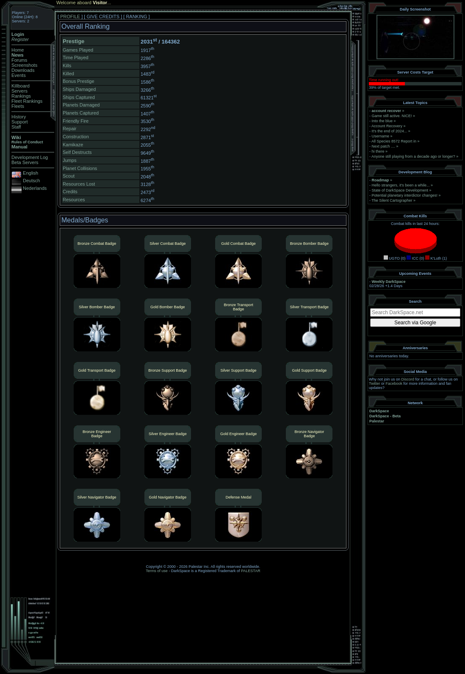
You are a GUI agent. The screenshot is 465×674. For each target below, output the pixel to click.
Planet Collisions (80, 168)
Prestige (73, 41)
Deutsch (31, 180)
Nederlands (35, 188)
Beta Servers (25, 162)
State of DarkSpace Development (400, 190)
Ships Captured (79, 97)
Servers (19, 90)
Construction (76, 136)
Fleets (17, 106)
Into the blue (382, 121)
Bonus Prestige (78, 81)
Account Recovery (386, 126)
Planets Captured (81, 112)
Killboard (20, 85)
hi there (378, 151)
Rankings (21, 96)
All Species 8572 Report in (393, 141)
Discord (408, 379)
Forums (19, 60)
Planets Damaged (81, 104)
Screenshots (24, 65)
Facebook (394, 383)
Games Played (78, 49)
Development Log (29, 157)
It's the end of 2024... (389, 131)
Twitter (374, 383)
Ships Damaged (79, 89)
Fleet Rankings (26, 101)
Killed (68, 73)
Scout (69, 175)
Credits (70, 191)
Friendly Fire (76, 120)
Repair (69, 128)
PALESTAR (250, 571)
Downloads (22, 70)
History (18, 116)
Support (19, 121)
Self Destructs (77, 152)
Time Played (76, 57)
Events (18, 75)
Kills (67, 65)
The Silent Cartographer (391, 200)
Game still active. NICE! (392, 116)
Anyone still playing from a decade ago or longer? (413, 156)
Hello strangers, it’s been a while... (401, 185)
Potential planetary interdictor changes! (405, 195)
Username (381, 136)
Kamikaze (73, 144)
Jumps (69, 160)
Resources (74, 199)
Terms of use (157, 571)
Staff (16, 126)
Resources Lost (79, 183)
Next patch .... (384, 146)
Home (17, 49)
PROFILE (70, 16)
